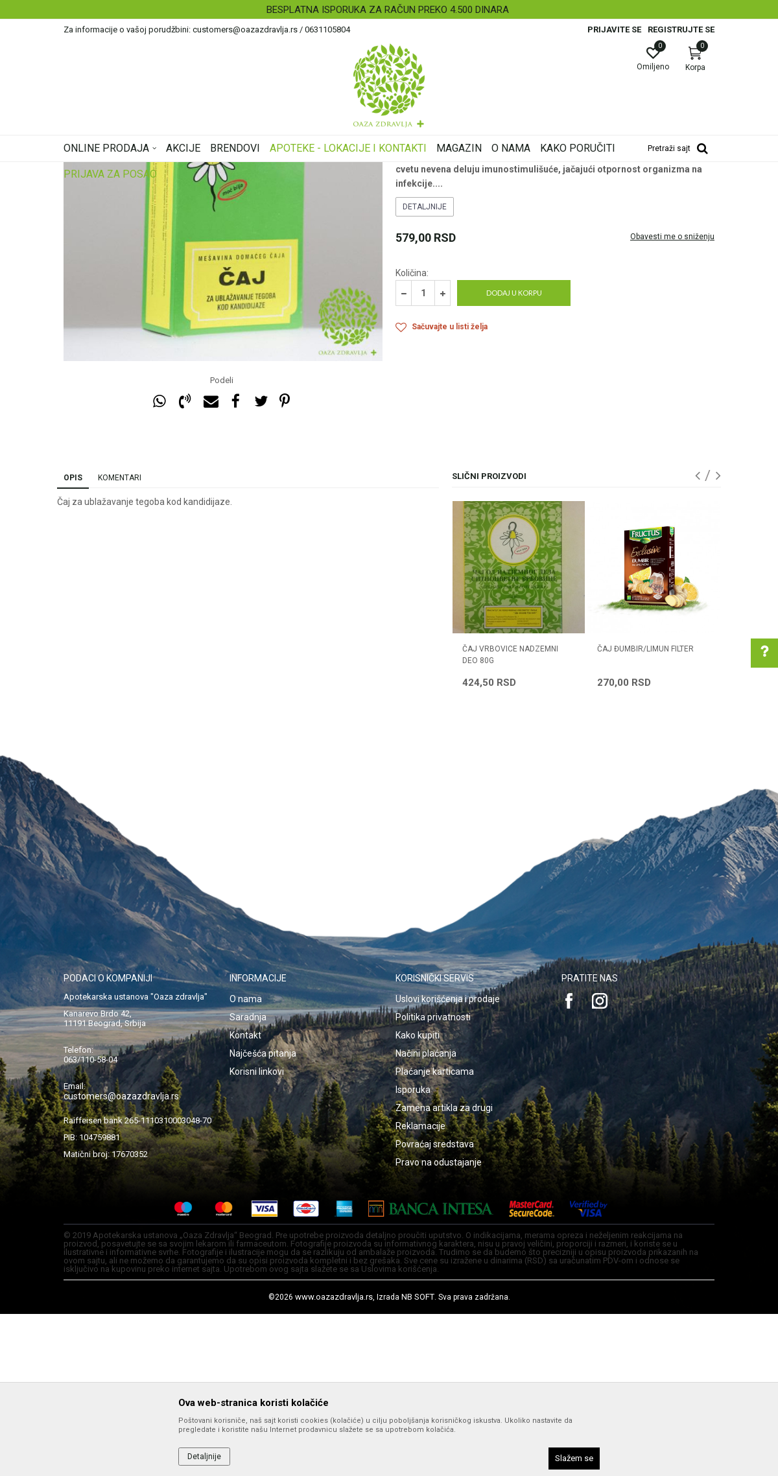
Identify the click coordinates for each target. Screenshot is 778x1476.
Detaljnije (425, 368)
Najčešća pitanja (263, 1215)
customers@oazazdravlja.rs (121, 1258)
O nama (246, 1161)
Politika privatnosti (433, 1179)
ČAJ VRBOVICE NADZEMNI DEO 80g (510, 816)
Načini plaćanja (425, 1215)
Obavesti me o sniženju (672, 398)
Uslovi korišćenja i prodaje (447, 1161)
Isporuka (412, 1252)
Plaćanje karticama (434, 1233)
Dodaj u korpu (514, 455)
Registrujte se (681, 29)
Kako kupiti (417, 1197)
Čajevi (406, 250)
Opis (73, 639)
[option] (389, 9)
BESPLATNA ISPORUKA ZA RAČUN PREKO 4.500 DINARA (387, 10)
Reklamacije (420, 1288)
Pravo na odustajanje (438, 1324)
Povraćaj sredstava (434, 1306)
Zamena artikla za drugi (444, 1270)
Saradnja (248, 1179)
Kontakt (245, 1197)
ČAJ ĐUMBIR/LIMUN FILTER (645, 810)
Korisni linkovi (257, 1233)
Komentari (119, 639)
